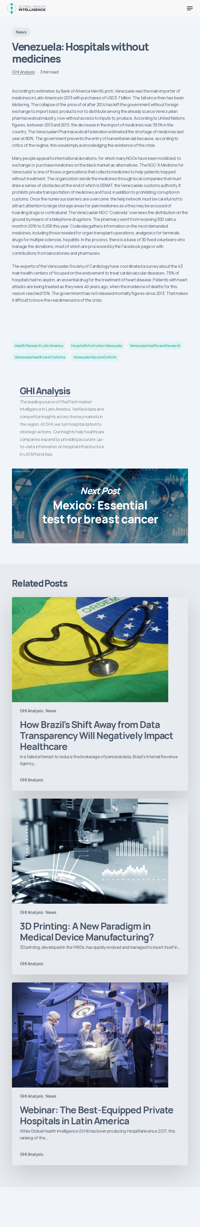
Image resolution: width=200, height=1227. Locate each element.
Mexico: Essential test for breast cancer (100, 506)
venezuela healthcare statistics (40, 357)
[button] (190, 8)
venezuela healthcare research (155, 345)
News (21, 32)
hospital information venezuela (96, 345)
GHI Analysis (23, 72)
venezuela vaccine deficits (95, 357)
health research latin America (39, 345)
